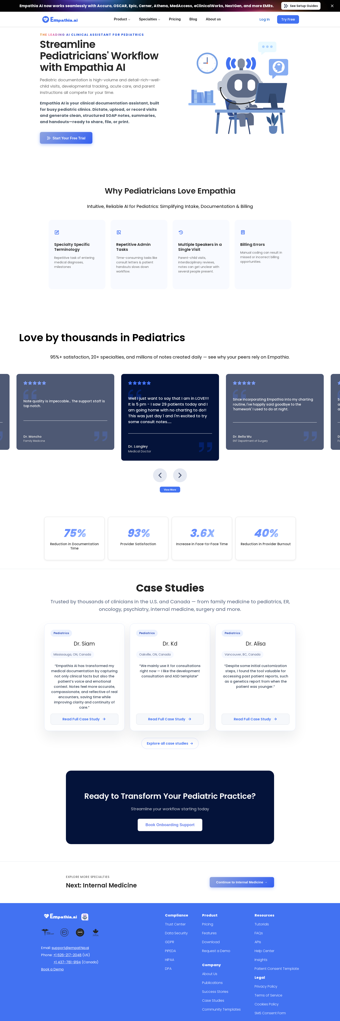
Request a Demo (224, 920)
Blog (194, 19)
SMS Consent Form (274, 981)
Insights (266, 929)
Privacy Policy (270, 954)
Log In (266, 19)
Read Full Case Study (84, 697)
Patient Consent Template (279, 938)
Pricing (175, 19)
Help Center (269, 920)
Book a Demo (52, 939)
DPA (180, 938)
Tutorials (266, 893)
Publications (220, 951)
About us (214, 19)
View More (170, 476)
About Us (218, 942)
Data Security (187, 902)
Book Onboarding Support (170, 798)
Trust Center (186, 893)
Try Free (288, 19)
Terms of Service (272, 963)
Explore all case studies (170, 720)
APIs (263, 911)
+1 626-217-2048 (67, 925)
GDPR (181, 911)
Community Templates (228, 977)
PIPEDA (183, 920)
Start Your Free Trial (66, 127)
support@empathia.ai (70, 918)
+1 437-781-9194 (67, 932)
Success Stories (223, 959)
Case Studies (221, 968)
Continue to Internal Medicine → (240, 854)
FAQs (264, 902)
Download (219, 911)
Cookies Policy (271, 972)
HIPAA (182, 929)
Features (218, 902)
